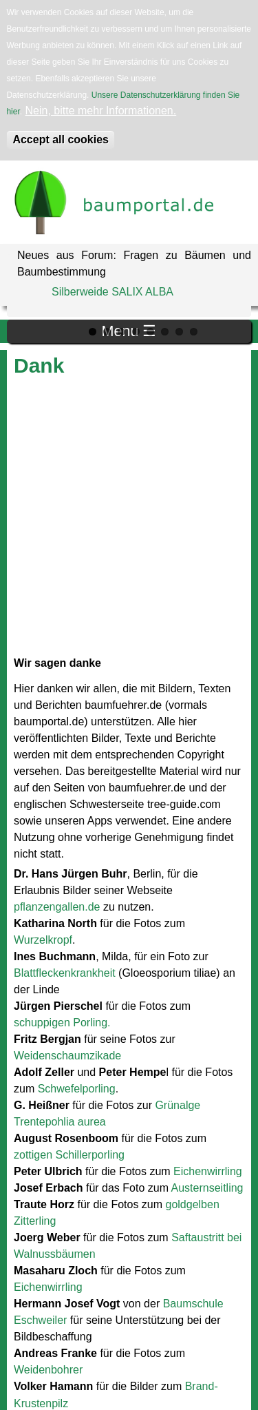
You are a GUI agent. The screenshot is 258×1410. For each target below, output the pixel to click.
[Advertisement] (129, 517)
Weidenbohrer (48, 1370)
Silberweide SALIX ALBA (112, 292)
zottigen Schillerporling (69, 1155)
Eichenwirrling (207, 1171)
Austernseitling (207, 1188)
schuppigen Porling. (62, 1022)
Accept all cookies (60, 139)
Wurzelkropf (43, 940)
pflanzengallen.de (57, 907)
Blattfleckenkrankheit (65, 973)
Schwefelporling (77, 1089)
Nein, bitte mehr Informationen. (101, 110)
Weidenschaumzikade (67, 1055)
